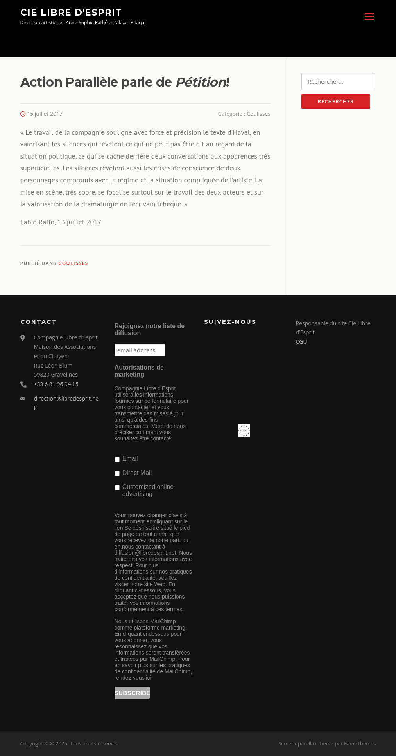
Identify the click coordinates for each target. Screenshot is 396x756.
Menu (369, 16)
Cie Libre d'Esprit (71, 12)
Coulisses (259, 113)
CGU (301, 341)
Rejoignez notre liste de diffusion (150, 329)
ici (148, 678)
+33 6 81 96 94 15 (56, 384)
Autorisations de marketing (139, 371)
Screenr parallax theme (305, 743)
